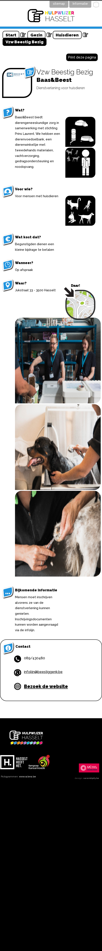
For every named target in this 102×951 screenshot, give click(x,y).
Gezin (36, 35)
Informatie (80, 3)
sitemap (59, 3)
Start (11, 35)
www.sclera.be (27, 776)
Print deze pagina (82, 57)
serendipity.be (91, 778)
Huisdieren (67, 35)
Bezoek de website (46, 686)
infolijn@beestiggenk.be (43, 672)
